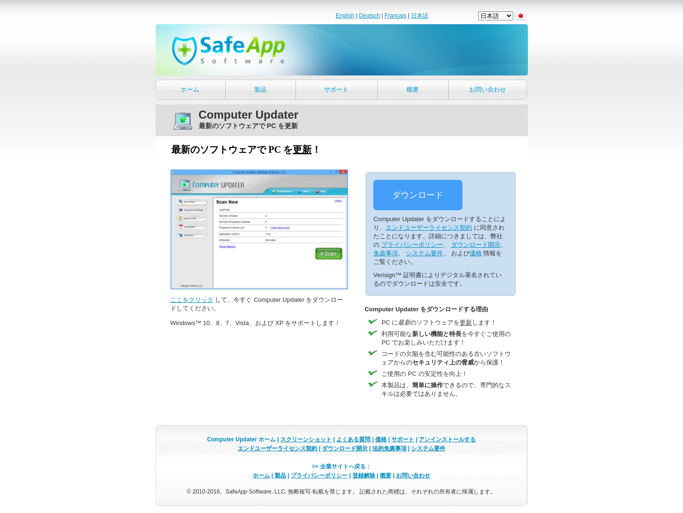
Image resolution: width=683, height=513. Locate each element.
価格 (476, 253)
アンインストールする (447, 439)
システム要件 (424, 253)
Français (395, 15)
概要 (412, 89)
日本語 (419, 15)
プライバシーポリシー (412, 244)
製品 (260, 89)
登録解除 (363, 475)
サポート (336, 89)
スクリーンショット (306, 439)
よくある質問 (353, 439)
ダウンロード (417, 195)
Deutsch (369, 15)
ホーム (190, 89)
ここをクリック (191, 299)
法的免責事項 (389, 448)
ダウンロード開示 (475, 244)
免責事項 (385, 253)
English (345, 15)
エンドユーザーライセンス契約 (429, 227)
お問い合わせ (487, 89)
